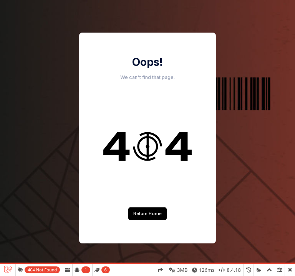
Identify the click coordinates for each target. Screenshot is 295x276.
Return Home (147, 213)
